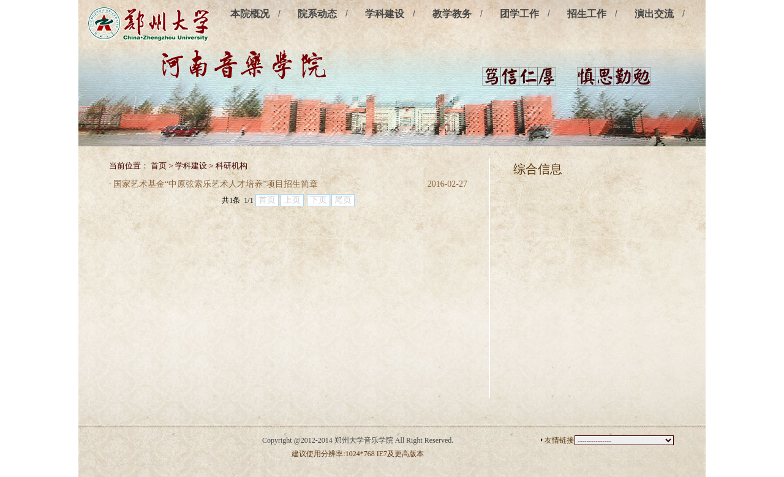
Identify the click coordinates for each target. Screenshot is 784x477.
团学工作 (519, 14)
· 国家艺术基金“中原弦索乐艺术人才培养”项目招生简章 (213, 184)
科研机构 (231, 165)
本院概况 (250, 14)
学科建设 (384, 14)
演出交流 (654, 14)
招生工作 (586, 14)
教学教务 (452, 14)
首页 (159, 165)
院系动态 (317, 14)
